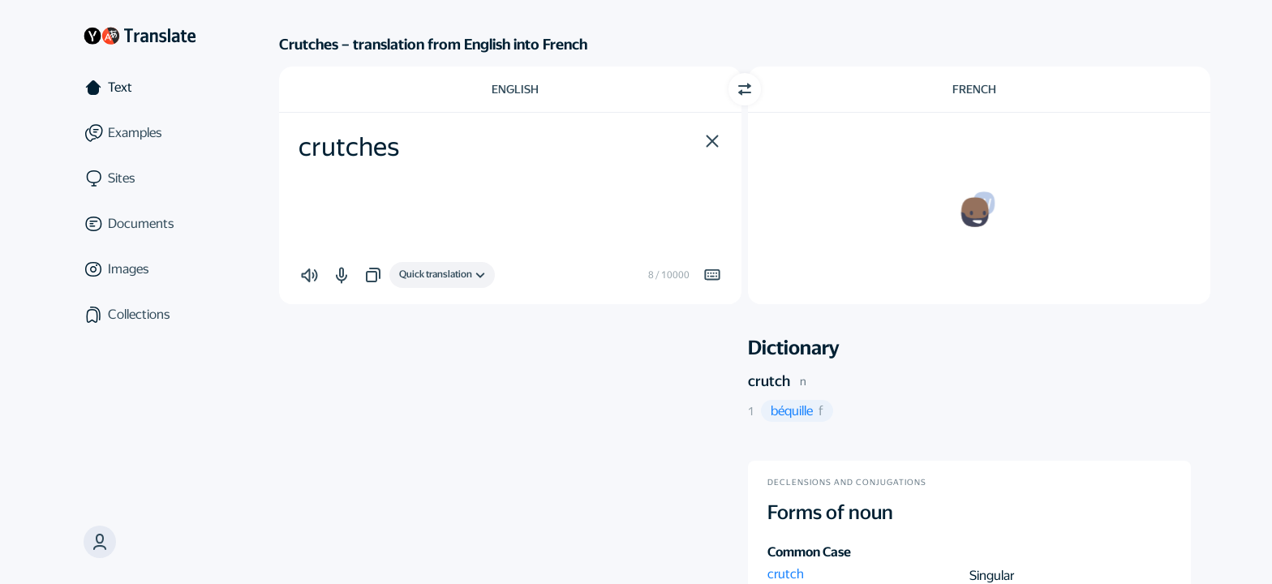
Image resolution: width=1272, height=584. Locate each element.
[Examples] (140, 133)
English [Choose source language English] (515, 89)
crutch (769, 380)
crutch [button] (785, 574)
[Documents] (140, 224)
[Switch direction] (744, 89)
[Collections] (140, 314)
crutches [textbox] (349, 146)
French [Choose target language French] (974, 89)
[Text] (140, 87)
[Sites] (140, 178)
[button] (100, 542)
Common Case (809, 552)
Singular (991, 575)
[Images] (140, 269)
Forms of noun (830, 512)
